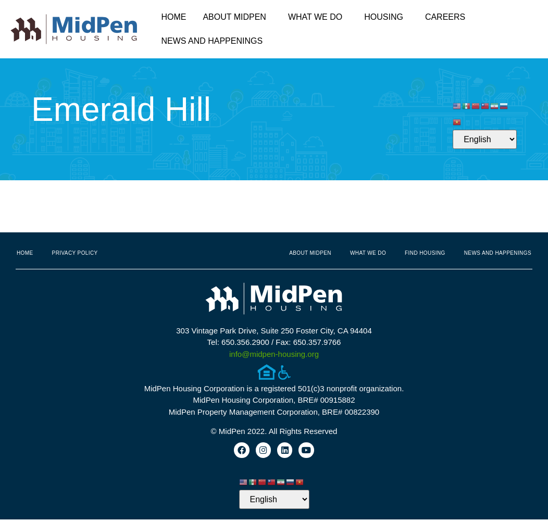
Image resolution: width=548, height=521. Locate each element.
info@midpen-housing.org (274, 354)
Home (173, 17)
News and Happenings (214, 41)
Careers (445, 17)
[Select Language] (484, 139)
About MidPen (237, 17)
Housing (386, 17)
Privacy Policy (75, 253)
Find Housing (425, 253)
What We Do (317, 17)
